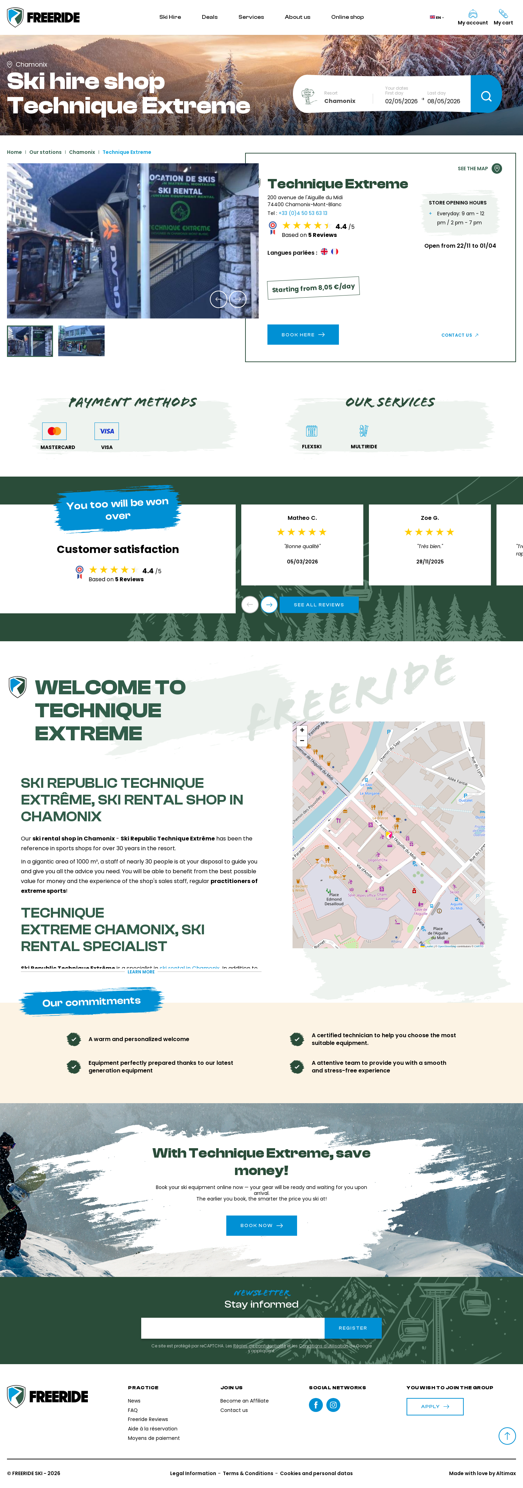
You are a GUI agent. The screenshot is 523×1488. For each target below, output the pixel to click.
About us (297, 17)
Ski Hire (170, 17)
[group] (133, 241)
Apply (435, 1407)
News (134, 1400)
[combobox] (348, 101)
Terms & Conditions (248, 1473)
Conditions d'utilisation (323, 1346)
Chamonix (82, 152)
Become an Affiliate (244, 1400)
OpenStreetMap (447, 946)
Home (14, 152)
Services (251, 17)
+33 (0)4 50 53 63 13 (303, 213)
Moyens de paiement (154, 1438)
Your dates (396, 88)
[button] (218, 299)
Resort (331, 93)
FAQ (133, 1410)
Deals (210, 17)
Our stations (45, 152)
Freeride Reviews (148, 1419)
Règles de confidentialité (259, 1346)
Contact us (456, 335)
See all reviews (319, 604)
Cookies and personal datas (316, 1473)
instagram (333, 1405)
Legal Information (193, 1473)
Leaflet (426, 946)
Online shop (347, 17)
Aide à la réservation (152, 1428)
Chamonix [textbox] (339, 101)
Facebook (316, 1405)
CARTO (478, 946)
